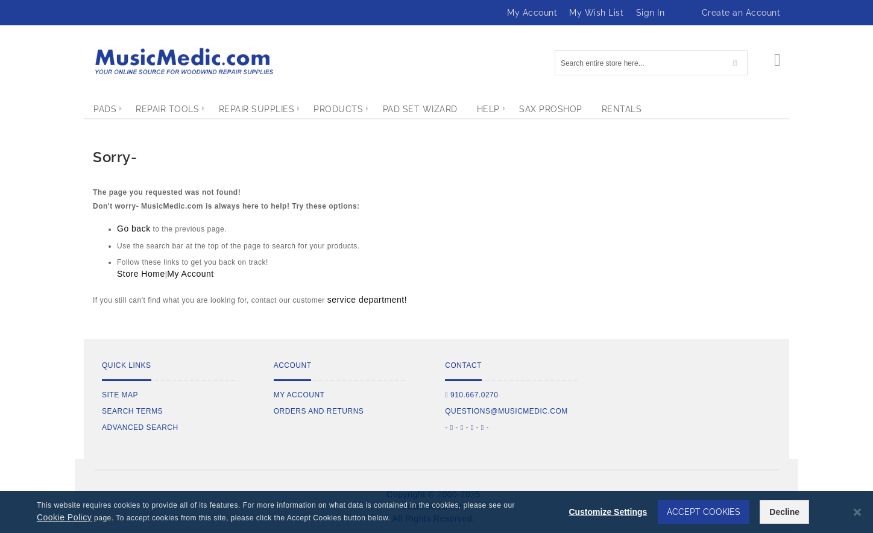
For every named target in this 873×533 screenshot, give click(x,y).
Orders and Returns (319, 411)
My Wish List (596, 12)
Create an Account (741, 12)
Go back (134, 228)
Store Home (141, 274)
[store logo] (183, 61)
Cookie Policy (64, 517)
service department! (367, 299)
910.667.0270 (471, 395)
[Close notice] (857, 512)
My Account (532, 12)
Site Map (120, 395)
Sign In (650, 12)
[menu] (436, 109)
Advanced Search (140, 427)
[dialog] (436, 512)
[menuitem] (105, 109)
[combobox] (651, 62)
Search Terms (132, 411)
